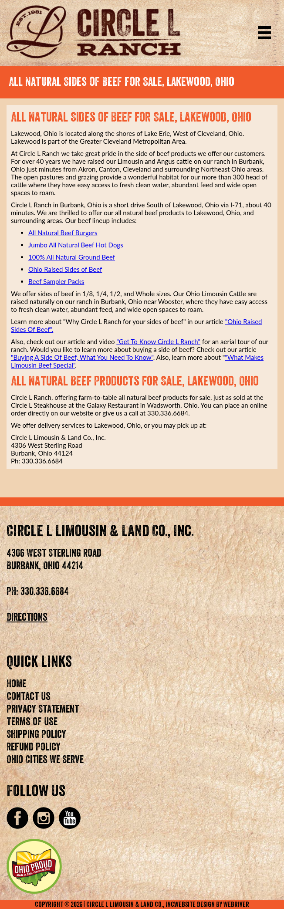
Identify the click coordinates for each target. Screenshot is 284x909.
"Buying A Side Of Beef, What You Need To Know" (82, 357)
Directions (27, 617)
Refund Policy (34, 747)
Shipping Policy (36, 734)
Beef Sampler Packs (56, 281)
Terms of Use (32, 721)
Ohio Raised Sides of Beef (65, 269)
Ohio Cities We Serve (45, 759)
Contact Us (29, 696)
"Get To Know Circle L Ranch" (158, 341)
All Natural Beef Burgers (62, 233)
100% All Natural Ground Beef (71, 257)
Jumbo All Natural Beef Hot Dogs (75, 245)
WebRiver (236, 904)
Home (16, 684)
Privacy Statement (43, 709)
